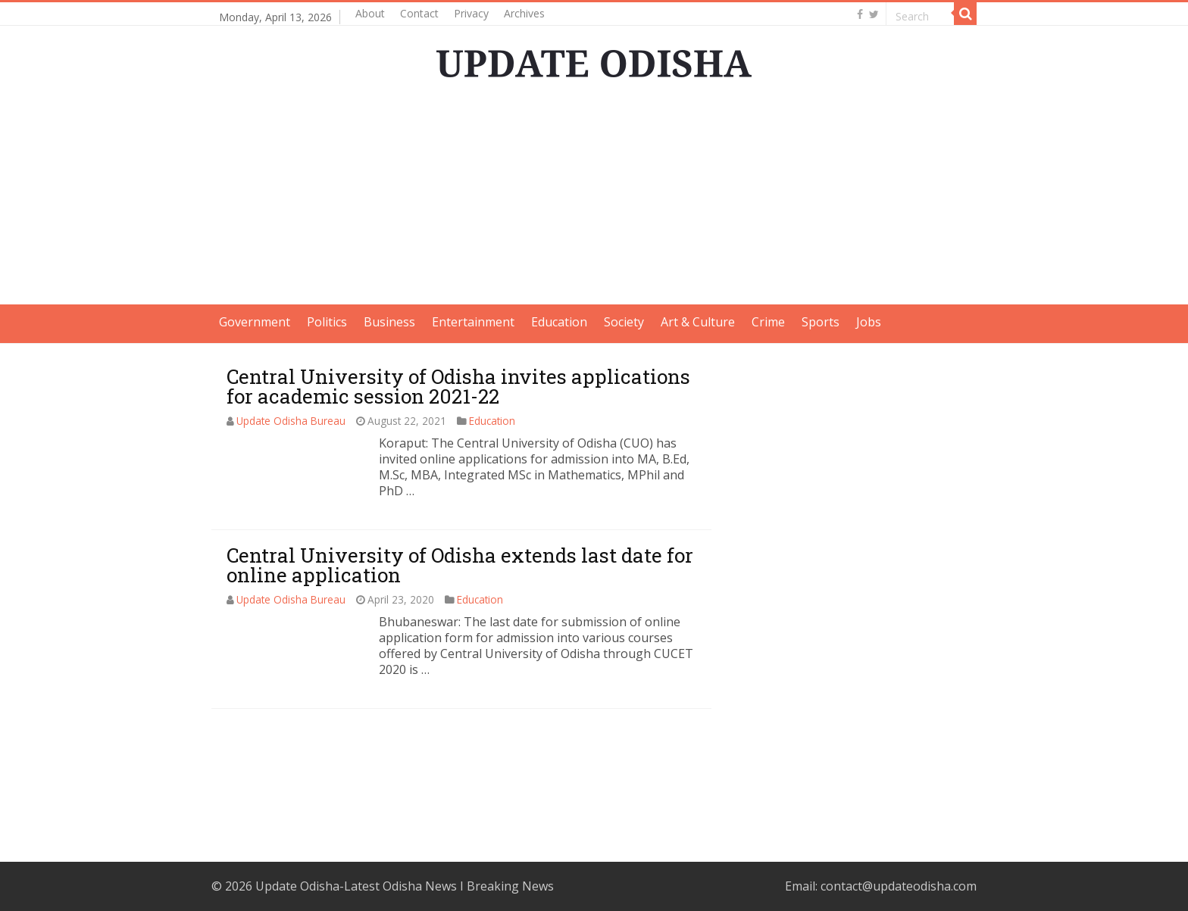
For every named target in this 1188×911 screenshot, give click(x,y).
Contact (419, 13)
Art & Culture (698, 322)
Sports (820, 322)
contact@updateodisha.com (899, 886)
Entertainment (473, 322)
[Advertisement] (594, 198)
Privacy (471, 13)
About (370, 13)
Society (624, 322)
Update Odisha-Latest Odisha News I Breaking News (404, 886)
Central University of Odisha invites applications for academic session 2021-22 (458, 386)
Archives (524, 13)
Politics (327, 322)
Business (389, 322)
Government (254, 322)
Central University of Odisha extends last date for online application (460, 565)
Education (559, 322)
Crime (768, 322)
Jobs (868, 322)
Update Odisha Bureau (290, 420)
